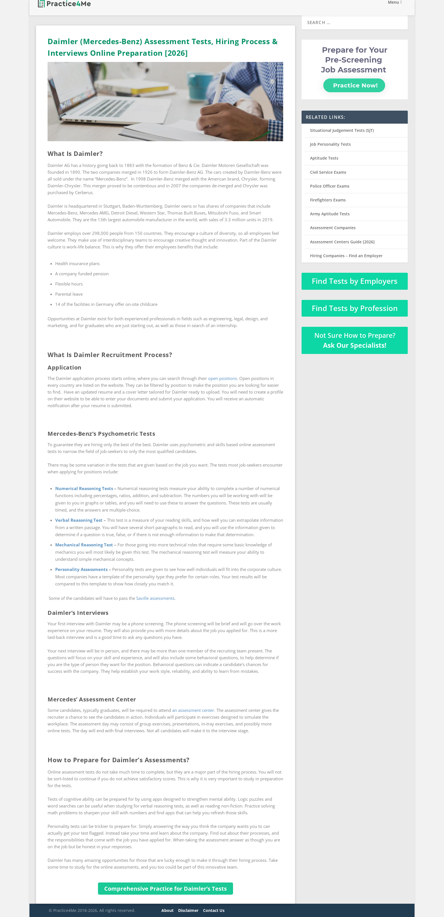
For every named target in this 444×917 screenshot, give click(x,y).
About (167, 910)
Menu (393, 8)
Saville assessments (155, 598)
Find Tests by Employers (355, 281)
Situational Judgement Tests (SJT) (342, 130)
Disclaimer (188, 910)
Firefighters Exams (328, 200)
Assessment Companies (333, 227)
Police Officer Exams (329, 186)
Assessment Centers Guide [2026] (342, 241)
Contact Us (214, 910)
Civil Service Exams (328, 172)
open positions (222, 378)
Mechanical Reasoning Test (84, 544)
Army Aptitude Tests (330, 213)
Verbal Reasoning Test (79, 520)
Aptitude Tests (324, 158)
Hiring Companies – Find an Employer (346, 255)
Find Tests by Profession (355, 308)
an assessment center (193, 710)
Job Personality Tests (330, 144)
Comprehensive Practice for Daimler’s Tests (165, 888)
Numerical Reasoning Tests (84, 488)
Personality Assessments (81, 569)
